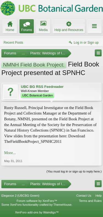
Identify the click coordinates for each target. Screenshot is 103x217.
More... (10, 153)
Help (98, 195)
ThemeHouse (62, 204)
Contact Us (83, 195)
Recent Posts (13, 42)
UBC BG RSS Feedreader (42, 87)
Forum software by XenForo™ (37, 200)
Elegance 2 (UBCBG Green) (20, 195)
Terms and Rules (90, 200)
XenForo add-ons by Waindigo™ (37, 212)
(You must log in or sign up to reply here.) (74, 171)
